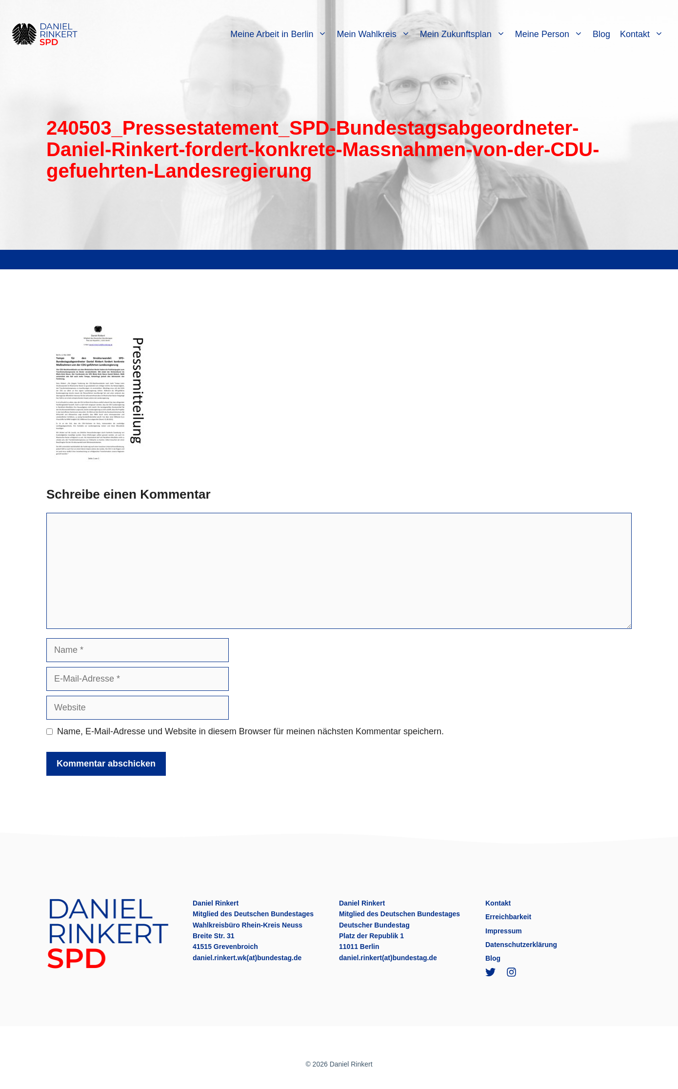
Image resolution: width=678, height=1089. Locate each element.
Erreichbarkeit (508, 917)
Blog (601, 34)
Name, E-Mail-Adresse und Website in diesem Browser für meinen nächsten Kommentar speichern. (250, 731)
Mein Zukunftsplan (465, 34)
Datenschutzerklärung (521, 944)
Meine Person (551, 34)
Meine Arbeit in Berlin (281, 34)
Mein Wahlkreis (376, 34)
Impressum (503, 931)
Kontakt (644, 34)
